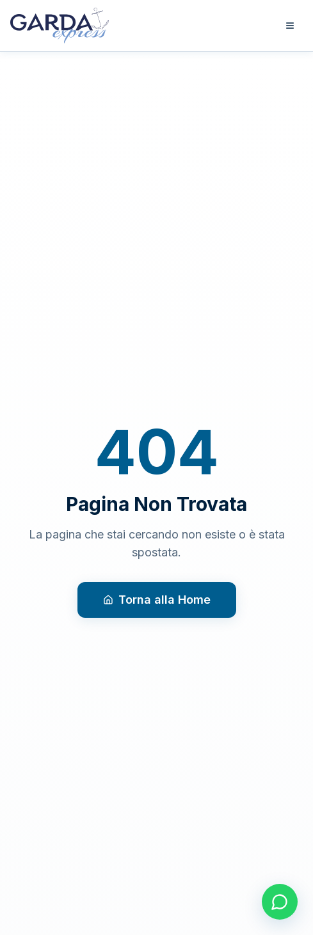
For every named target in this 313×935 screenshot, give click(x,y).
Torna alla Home (157, 599)
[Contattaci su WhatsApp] (280, 902)
